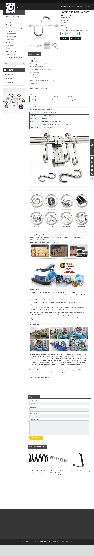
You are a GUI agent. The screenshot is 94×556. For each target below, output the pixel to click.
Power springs (10, 28)
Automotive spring (11, 61)
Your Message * (33, 429)
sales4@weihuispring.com (61, 1)
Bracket (8, 52)
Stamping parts (10, 64)
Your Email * (33, 417)
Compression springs (12, 46)
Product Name (33, 423)
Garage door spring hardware (14, 67)
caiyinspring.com (10, 88)
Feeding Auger (10, 34)
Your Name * (33, 410)
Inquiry (64, 48)
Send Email (75, 48)
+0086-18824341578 (45, 1)
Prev (30, 35)
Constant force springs (12, 25)
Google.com (9, 84)
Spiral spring (9, 31)
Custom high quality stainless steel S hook (75, 40)
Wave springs (10, 55)
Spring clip (9, 40)
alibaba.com (9, 92)
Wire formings (10, 49)
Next (56, 35)
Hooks (8, 58)
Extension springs (11, 43)
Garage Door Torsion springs (14, 37)
